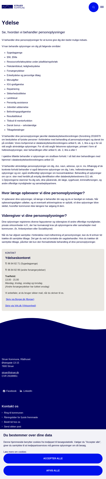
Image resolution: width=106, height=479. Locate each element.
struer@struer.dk (10, 372)
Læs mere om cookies (14, 452)
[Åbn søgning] (93, 7)
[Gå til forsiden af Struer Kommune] (43, 7)
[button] (103, 7)
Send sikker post (12, 426)
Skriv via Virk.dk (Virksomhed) (20, 305)
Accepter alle (53, 458)
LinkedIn (27, 391)
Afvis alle (53, 470)
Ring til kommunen (13, 413)
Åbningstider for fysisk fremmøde (21, 417)
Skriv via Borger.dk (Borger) (20, 299)
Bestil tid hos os (12, 422)
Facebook (11, 391)
